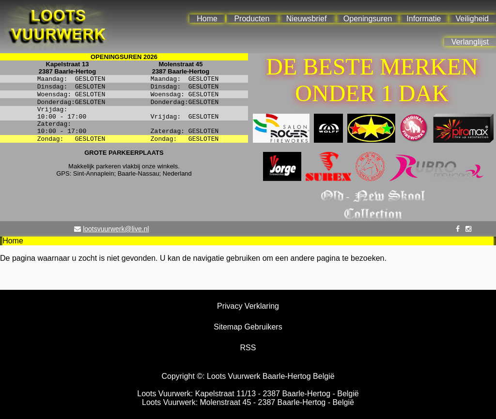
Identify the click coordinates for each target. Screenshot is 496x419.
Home (207, 19)
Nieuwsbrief (306, 19)
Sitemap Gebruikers (248, 327)
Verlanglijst (470, 42)
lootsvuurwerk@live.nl (116, 229)
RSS (248, 348)
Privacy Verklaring (248, 306)
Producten (251, 19)
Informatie (423, 19)
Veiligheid (472, 19)
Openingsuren (367, 19)
